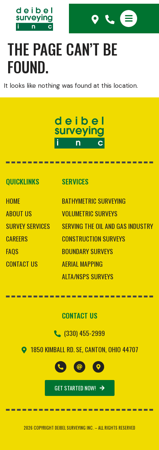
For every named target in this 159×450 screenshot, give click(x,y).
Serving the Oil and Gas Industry (107, 226)
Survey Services (28, 226)
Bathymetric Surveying (94, 201)
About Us (19, 213)
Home (13, 201)
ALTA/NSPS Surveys (87, 276)
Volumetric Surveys (89, 213)
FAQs (12, 251)
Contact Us (22, 264)
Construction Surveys (93, 238)
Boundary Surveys (87, 251)
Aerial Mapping (82, 264)
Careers (17, 238)
